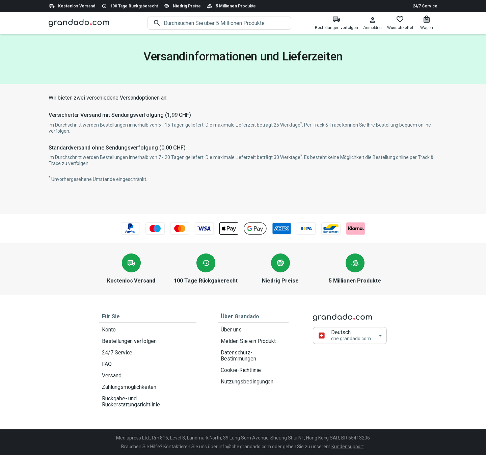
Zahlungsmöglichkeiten (147, 387)
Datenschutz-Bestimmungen (253, 356)
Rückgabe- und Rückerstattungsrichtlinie (147, 401)
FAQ (147, 364)
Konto (147, 330)
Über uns (253, 330)
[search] (227, 23)
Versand (147, 375)
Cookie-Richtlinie (253, 370)
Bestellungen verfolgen (147, 341)
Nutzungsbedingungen (253, 381)
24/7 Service (425, 6)
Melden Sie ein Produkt (253, 341)
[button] (350, 335)
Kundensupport (347, 446)
